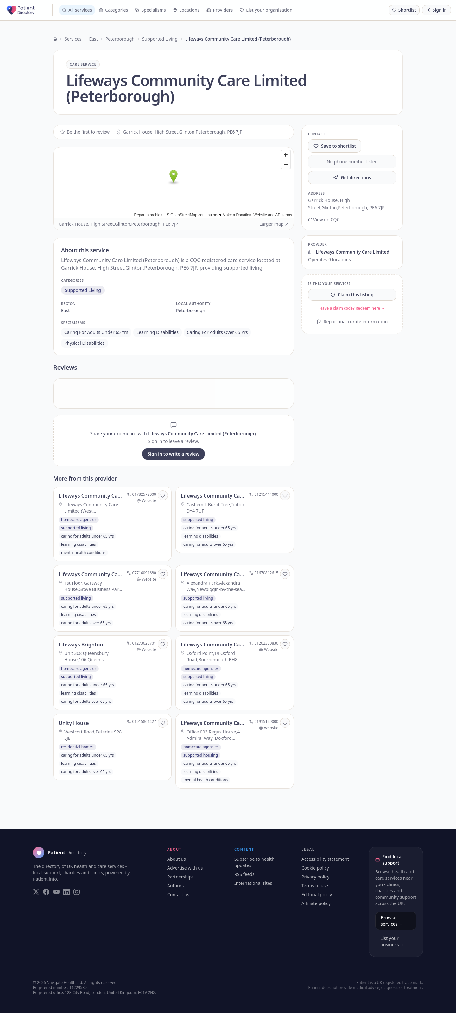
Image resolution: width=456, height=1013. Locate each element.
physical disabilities (84, 343)
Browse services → (392, 921)
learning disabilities (157, 332)
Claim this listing (352, 295)
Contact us (178, 894)
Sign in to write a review (173, 454)
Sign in (436, 10)
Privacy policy (315, 877)
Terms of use (314, 886)
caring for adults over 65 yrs (217, 332)
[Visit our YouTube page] (56, 892)
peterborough (190, 310)
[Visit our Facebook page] (46, 892)
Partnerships (180, 877)
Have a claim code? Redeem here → (352, 308)
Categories (113, 10)
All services (77, 10)
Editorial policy (316, 894)
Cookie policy (315, 868)
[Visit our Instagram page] (76, 892)
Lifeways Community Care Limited (348, 252)
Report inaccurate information (352, 321)
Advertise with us (185, 868)
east (65, 310)
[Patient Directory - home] (29, 10)
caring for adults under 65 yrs (96, 332)
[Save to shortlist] (163, 495)
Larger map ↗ (273, 224)
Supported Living (160, 39)
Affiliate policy (316, 903)
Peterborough (120, 39)
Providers (219, 10)
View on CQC (323, 220)
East (93, 39)
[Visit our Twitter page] (36, 892)
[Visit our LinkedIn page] (66, 892)
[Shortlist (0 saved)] (404, 10)
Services (73, 39)
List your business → (392, 941)
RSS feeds (244, 874)
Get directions (352, 177)
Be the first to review (85, 132)
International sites (253, 883)
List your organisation (266, 10)
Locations (186, 10)
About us (176, 859)
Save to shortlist (335, 146)
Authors (175, 886)
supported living (83, 290)
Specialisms (150, 10)
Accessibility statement (325, 859)
